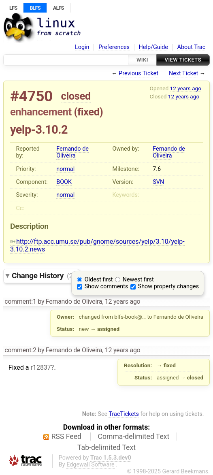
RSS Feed (66, 436)
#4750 (31, 96)
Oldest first (99, 279)
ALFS (58, 8)
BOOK (64, 182)
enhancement (41, 112)
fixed (88, 112)
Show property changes (168, 286)
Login (82, 47)
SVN (158, 182)
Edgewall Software (90, 464)
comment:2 (20, 350)
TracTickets (124, 414)
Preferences (114, 47)
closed (76, 96)
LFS (13, 8)
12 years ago (185, 88)
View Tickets (183, 60)
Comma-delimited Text (134, 436)
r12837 (40, 367)
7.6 (157, 169)
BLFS (35, 8)
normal (65, 169)
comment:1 (20, 301)
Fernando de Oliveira (72, 152)
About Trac (191, 47)
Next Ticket (183, 73)
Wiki (142, 60)
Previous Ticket (138, 73)
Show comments (106, 286)
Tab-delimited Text (106, 447)
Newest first (138, 279)
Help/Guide (153, 47)
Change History (43, 275)
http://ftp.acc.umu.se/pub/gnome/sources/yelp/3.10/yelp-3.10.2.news (97, 245)
